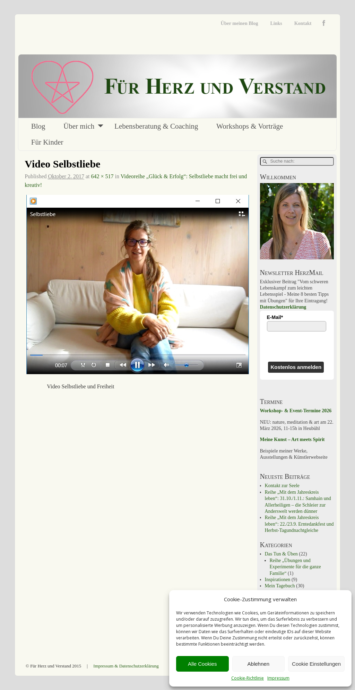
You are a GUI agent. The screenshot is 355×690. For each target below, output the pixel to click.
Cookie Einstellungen (316, 664)
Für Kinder (47, 142)
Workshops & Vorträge (249, 126)
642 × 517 (102, 176)
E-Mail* (275, 317)
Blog (38, 126)
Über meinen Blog (239, 23)
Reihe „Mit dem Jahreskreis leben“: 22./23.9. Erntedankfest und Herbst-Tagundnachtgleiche (299, 524)
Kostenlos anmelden (295, 367)
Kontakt (303, 23)
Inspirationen (278, 579)
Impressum (278, 678)
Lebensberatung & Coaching (156, 126)
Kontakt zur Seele (282, 485)
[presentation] (297, 346)
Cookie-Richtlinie (247, 678)
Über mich (78, 126)
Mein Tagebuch (280, 585)
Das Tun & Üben (281, 554)
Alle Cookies (202, 664)
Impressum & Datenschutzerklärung (125, 666)
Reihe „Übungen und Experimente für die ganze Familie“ (295, 567)
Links (276, 23)
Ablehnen (258, 664)
